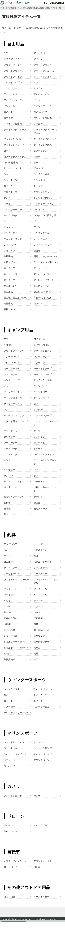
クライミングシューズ (15, 129)
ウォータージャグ (43, 356)
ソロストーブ (10, 191)
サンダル (38, 409)
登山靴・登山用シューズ (16, 297)
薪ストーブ (9, 514)
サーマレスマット (13, 168)
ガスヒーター (10, 374)
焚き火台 (38, 496)
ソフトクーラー (12, 430)
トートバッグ (10, 448)
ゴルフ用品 (9, 896)
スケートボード (12, 700)
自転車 (37, 866)
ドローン (8, 825)
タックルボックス (43, 567)
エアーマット (40, 362)
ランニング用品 (41, 232)
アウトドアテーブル (14, 350)
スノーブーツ (40, 700)
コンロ (7, 409)
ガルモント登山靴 (43, 117)
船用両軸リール (41, 630)
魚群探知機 (9, 659)
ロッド (37, 612)
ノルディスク (10, 454)
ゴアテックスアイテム (15, 156)
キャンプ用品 (40, 391)
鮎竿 (36, 659)
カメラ (37, 795)
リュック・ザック (13, 238)
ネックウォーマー (13, 209)
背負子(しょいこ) (42, 297)
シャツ (7, 174)
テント (7, 197)
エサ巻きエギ (40, 550)
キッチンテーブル (43, 380)
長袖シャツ (9, 309)
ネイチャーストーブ (44, 203)
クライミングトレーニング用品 (46, 131)
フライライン (10, 588)
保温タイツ (9, 250)
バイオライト (40, 209)
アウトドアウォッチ (14, 70)
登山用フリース (41, 285)
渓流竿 (7, 624)
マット (37, 469)
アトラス (38, 88)
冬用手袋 (8, 256)
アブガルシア (10, 544)
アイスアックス (12, 58)
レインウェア (40, 238)
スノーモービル (41, 706)
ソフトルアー (10, 567)
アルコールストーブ (14, 94)
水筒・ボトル (10, 262)
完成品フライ (10, 618)
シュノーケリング (43, 748)
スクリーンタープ (43, 415)
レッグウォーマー (43, 244)
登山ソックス (10, 274)
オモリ (7, 555)
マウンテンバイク (43, 861)
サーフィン (39, 742)
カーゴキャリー (12, 368)
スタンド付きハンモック (16, 421)
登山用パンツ (10, 285)
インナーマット (12, 356)
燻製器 (37, 502)
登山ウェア (9, 268)
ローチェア (39, 481)
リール (7, 612)
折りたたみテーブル (14, 496)
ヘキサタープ (10, 469)
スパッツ (38, 186)
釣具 (36, 653)
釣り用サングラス (43, 641)
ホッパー (38, 600)
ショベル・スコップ (14, 415)
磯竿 (36, 624)
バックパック (10, 215)
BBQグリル (39, 339)
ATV (6, 339)
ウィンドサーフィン (14, 742)
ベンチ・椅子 (10, 232)
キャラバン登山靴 (13, 123)
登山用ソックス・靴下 (45, 280)
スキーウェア (40, 695)
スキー (7, 695)
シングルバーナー (43, 180)
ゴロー (37, 156)
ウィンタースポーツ (14, 689)
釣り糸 (37, 647)
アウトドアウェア (43, 64)
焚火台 (7, 502)
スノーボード (10, 706)
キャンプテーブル (13, 391)
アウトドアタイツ (13, 76)
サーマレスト (40, 162)
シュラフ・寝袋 (41, 174)
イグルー (38, 100)
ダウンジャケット (43, 191)
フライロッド (10, 594)
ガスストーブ (10, 111)
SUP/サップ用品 (42, 345)
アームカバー (40, 53)
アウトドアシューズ (44, 70)
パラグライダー (41, 896)
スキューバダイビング (15, 754)
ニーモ (7, 203)
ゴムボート (9, 561)
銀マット (38, 303)
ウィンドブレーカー (44, 106)
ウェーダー (39, 544)
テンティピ (39, 442)
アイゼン (38, 58)
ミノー (7, 606)
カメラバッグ (40, 111)
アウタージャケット (14, 64)
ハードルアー (40, 573)
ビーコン (8, 221)
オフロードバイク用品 (15, 861)
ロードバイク (10, 866)
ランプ (37, 475)
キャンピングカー (43, 386)
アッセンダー (10, 88)
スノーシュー (10, 186)
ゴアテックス (40, 150)
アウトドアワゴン (13, 82)
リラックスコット (13, 481)
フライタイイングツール (16, 579)
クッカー (38, 123)
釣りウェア (39, 635)
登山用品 (8, 291)
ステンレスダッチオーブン (46, 423)
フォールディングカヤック (46, 462)
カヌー (37, 555)
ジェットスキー (12, 748)
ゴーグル (8, 150)
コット (37, 403)
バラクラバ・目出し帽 (45, 215)
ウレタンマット (12, 362)
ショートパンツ (12, 180)
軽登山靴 (8, 303)
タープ (37, 430)
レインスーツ (10, 244)
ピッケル (8, 227)
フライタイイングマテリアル (46, 581)
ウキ (6, 550)
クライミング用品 (43, 144)
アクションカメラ (43, 350)
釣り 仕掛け (10, 635)
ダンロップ (39, 436)
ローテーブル (10, 487)
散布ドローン (10, 831)
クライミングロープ (14, 144)
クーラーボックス (13, 403)
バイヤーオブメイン (44, 454)
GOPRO (8, 345)
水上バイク (9, 765)
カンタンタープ (12, 380)
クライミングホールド (45, 138)
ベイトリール (40, 594)
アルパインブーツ (13, 100)
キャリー (8, 386)
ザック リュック (42, 168)
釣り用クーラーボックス (16, 641)
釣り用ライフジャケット (16, 647)
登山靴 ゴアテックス (44, 291)
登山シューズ (40, 268)
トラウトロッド (12, 573)
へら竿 (7, 600)
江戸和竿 (38, 618)
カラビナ (8, 117)
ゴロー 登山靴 (11, 162)
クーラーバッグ (41, 397)
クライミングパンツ (14, 138)
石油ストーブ (40, 508)
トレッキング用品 (43, 197)
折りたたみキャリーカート (46, 489)
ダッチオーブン (12, 436)
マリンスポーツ (41, 760)
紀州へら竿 (9, 630)
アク (36, 82)
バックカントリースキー (16, 712)
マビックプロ (40, 825)
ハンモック (9, 460)
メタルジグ (39, 606)
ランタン (8, 475)
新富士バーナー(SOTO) (45, 256)
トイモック (39, 448)
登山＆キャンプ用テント (46, 262)
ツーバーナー (10, 442)
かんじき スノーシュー (45, 689)
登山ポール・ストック (45, 274)
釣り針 (7, 653)
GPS (6, 53)
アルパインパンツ (43, 94)
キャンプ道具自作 (13, 397)
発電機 (7, 508)
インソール (9, 106)
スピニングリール (43, 561)
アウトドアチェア (43, 76)
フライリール (40, 588)
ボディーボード (12, 760)
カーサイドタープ (43, 368)
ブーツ (37, 227)
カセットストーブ (43, 374)
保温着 (37, 250)
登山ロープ (9, 280)
